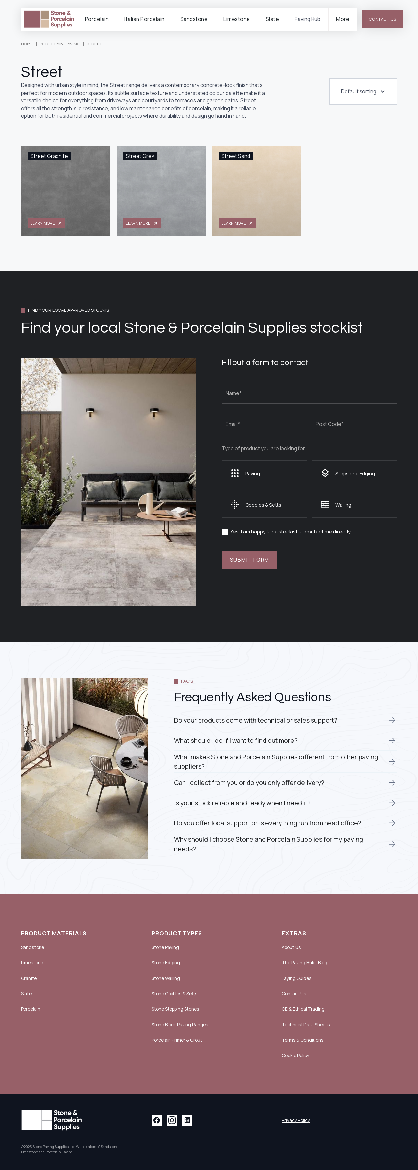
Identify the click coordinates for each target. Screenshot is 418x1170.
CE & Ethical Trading (303, 1009)
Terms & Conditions (303, 1040)
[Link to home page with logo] (51, 1120)
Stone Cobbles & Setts (175, 993)
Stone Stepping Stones (175, 1009)
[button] (97, 19)
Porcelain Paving (60, 44)
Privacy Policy (296, 1120)
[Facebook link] (157, 1120)
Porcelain (30, 1009)
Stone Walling (166, 978)
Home (27, 44)
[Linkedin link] (187, 1120)
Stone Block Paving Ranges (180, 1024)
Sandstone (32, 947)
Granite (29, 978)
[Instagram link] (172, 1120)
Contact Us (294, 993)
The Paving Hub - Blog (304, 962)
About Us (291, 947)
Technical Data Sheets (306, 1024)
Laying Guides (297, 978)
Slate (26, 993)
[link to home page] (49, 19)
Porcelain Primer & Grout (177, 1040)
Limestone (32, 962)
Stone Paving (165, 947)
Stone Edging (166, 962)
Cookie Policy (295, 1055)
